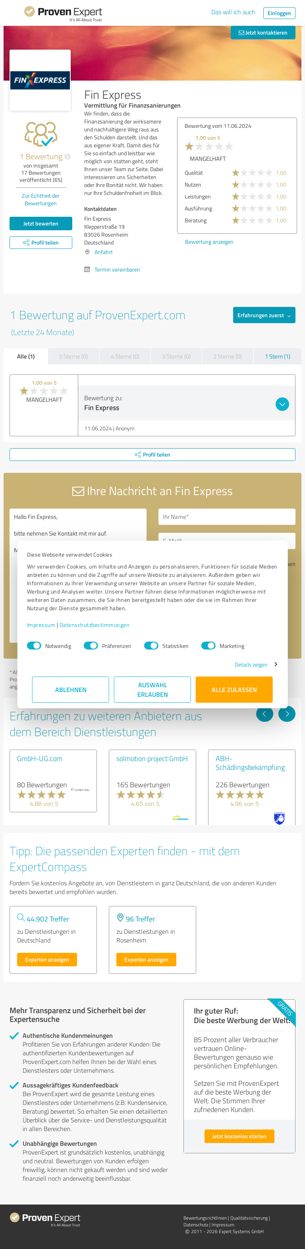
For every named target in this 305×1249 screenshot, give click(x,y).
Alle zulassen (234, 689)
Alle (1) (26, 356)
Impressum (46, 624)
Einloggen (279, 13)
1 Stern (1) (277, 356)
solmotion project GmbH (152, 758)
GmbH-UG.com (39, 758)
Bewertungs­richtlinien (205, 1217)
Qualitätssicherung (249, 1217)
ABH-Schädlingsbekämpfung (250, 763)
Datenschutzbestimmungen (100, 624)
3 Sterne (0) (176, 356)
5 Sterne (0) (73, 356)
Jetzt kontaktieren (263, 32)
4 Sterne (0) (125, 356)
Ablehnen (71, 689)
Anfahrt (104, 252)
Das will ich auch (233, 12)
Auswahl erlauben (152, 689)
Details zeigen (246, 664)
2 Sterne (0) (227, 356)
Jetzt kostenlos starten (239, 1136)
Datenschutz (195, 1224)
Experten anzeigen (47, 959)
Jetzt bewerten (40, 223)
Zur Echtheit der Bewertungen (41, 199)
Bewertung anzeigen (209, 241)
